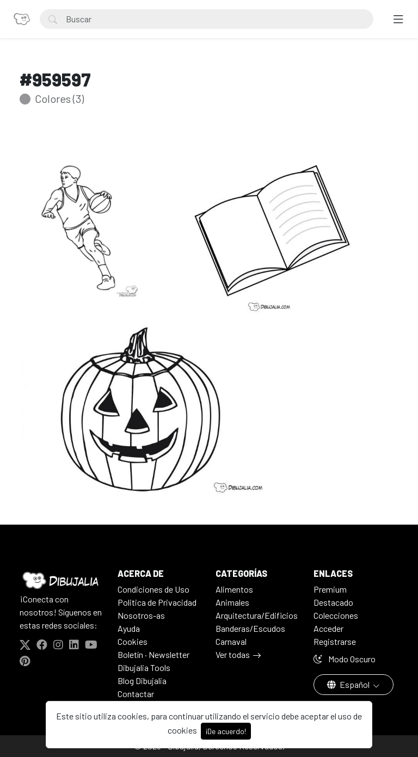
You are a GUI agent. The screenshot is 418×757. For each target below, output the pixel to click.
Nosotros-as (141, 615)
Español (349, 684)
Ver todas (233, 654)
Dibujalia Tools (144, 667)
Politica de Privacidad (157, 602)
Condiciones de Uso (153, 589)
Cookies (132, 641)
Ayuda (129, 628)
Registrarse (335, 641)
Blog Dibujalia (142, 680)
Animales (232, 602)
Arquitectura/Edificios (257, 615)
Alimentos (234, 589)
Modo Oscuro (345, 659)
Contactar (136, 693)
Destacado (333, 602)
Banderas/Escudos (250, 628)
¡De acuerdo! (226, 731)
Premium (330, 589)
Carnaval (231, 641)
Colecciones (336, 615)
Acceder (328, 628)
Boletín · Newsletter (153, 654)
